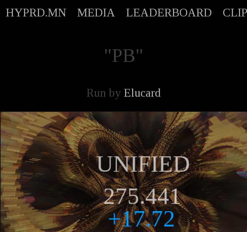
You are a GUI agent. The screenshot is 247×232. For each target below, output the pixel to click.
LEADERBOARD (169, 12)
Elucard (142, 92)
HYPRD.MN (36, 12)
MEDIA (96, 12)
